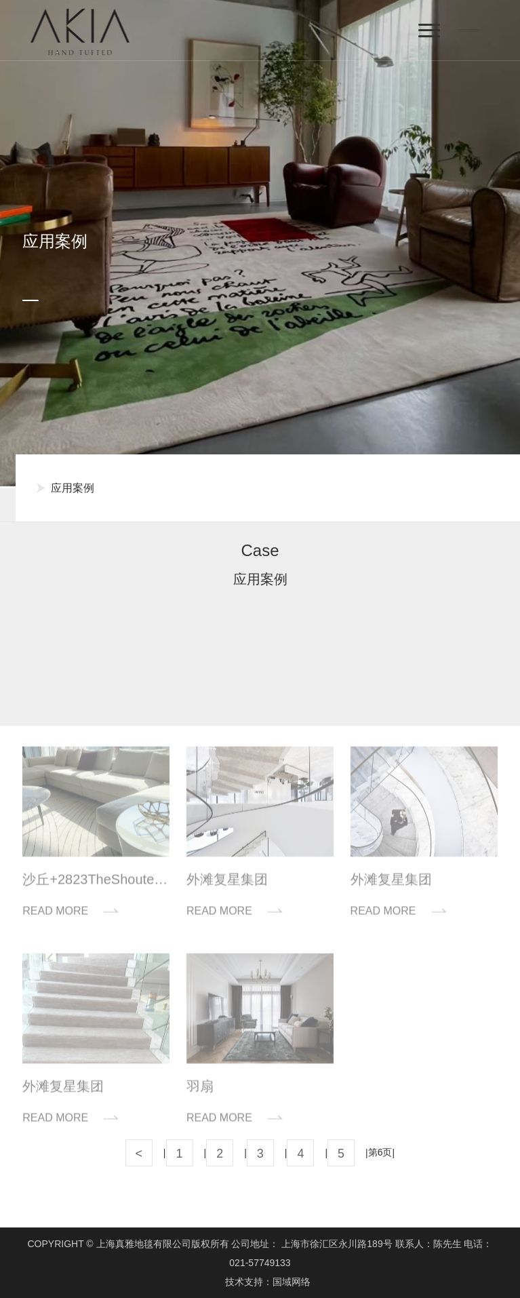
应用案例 (72, 488)
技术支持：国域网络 (268, 1281)
